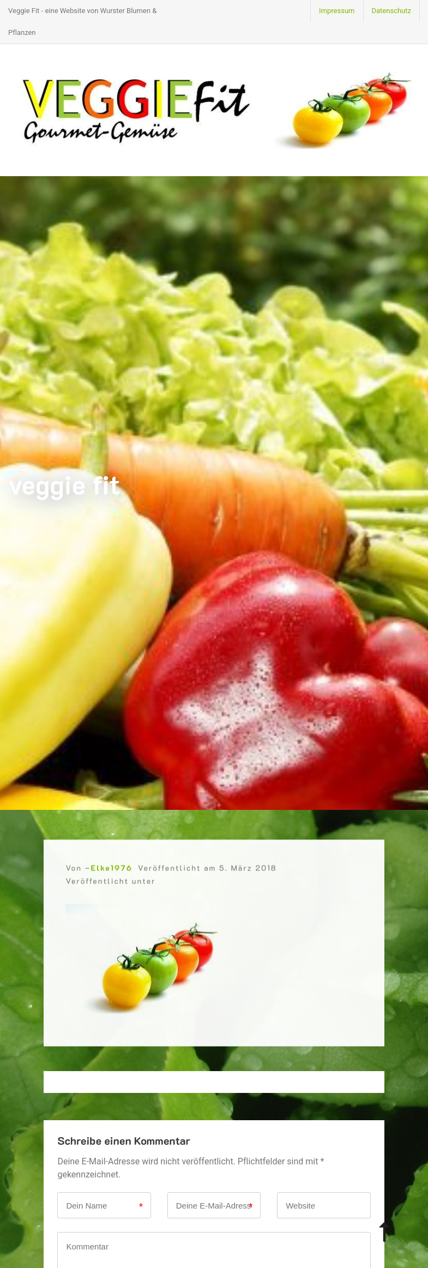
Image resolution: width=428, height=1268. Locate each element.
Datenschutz (391, 11)
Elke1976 (111, 878)
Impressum (336, 11)
